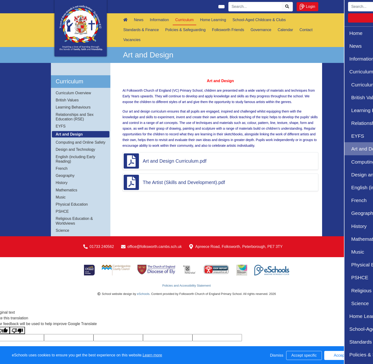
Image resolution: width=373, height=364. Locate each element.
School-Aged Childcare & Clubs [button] (259, 20)
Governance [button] (260, 30)
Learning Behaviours (73, 107)
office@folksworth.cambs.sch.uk (155, 247)
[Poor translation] (17, 330)
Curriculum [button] (184, 20)
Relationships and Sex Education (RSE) (74, 117)
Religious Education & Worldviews (74, 221)
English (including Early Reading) (75, 159)
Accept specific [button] (304, 355)
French (62, 168)
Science (62, 230)
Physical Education (72, 204)
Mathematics (66, 190)
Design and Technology (75, 149)
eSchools (143, 294)
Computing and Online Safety (80, 142)
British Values (67, 100)
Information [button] (159, 20)
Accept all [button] (342, 355)
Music (61, 197)
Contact (306, 30)
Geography (65, 176)
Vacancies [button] (132, 40)
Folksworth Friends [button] (228, 30)
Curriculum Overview (73, 93)
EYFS (61, 126)
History (62, 183)
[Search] (255, 6)
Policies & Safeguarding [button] (185, 30)
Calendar (285, 30)
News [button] (138, 20)
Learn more (152, 355)
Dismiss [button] (276, 355)
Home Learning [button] (213, 20)
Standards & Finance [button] (141, 30)
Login (307, 6)
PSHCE (62, 211)
